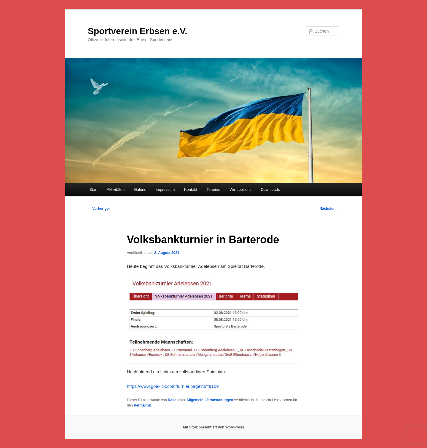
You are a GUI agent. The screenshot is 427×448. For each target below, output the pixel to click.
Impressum (165, 189)
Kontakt (190, 189)
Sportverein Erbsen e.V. (137, 31)
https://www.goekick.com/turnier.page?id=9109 (173, 386)
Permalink (142, 405)
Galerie (140, 189)
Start (93, 189)
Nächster (329, 209)
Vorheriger (99, 209)
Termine (213, 189)
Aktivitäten (116, 189)
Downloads (270, 189)
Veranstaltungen (219, 400)
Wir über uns (240, 189)
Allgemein (195, 400)
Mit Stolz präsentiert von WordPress (213, 427)
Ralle (172, 400)
